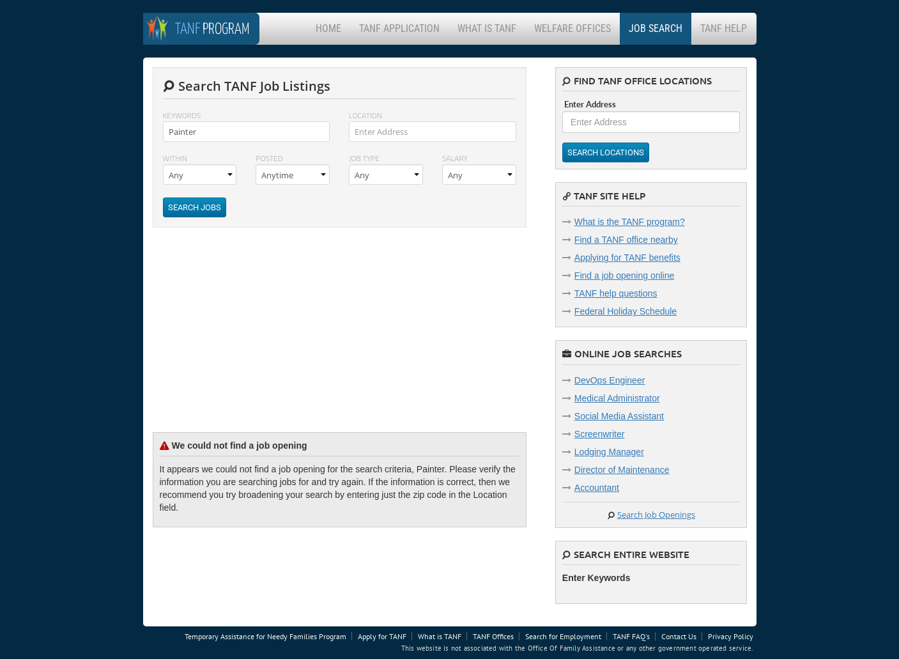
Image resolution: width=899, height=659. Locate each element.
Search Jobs (194, 207)
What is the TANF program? (629, 222)
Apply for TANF (382, 636)
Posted (269, 158)
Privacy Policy (730, 636)
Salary (455, 158)
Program (212, 29)
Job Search (655, 28)
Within (175, 158)
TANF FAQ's (631, 636)
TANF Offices (493, 636)
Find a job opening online (624, 275)
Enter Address (590, 104)
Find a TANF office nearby (626, 240)
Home (328, 28)
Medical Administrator (617, 398)
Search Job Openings (656, 514)
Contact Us (678, 636)
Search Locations (605, 152)
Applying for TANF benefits (627, 257)
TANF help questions (615, 293)
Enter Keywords (596, 578)
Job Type (364, 158)
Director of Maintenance (622, 470)
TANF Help (723, 28)
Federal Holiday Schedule (625, 311)
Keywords (182, 115)
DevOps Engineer (609, 380)
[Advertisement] (248, 339)
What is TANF (486, 28)
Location (365, 115)
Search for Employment (563, 636)
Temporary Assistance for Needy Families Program (265, 636)
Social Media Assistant (619, 416)
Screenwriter (599, 434)
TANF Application (399, 28)
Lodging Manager (609, 452)
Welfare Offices (572, 28)
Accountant (596, 488)
